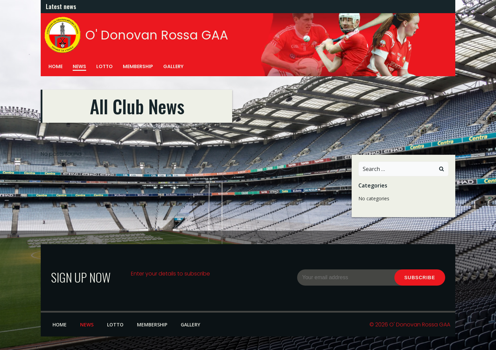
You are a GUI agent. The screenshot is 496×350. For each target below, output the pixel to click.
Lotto (104, 66)
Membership (138, 66)
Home (55, 66)
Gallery (173, 66)
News (79, 66)
